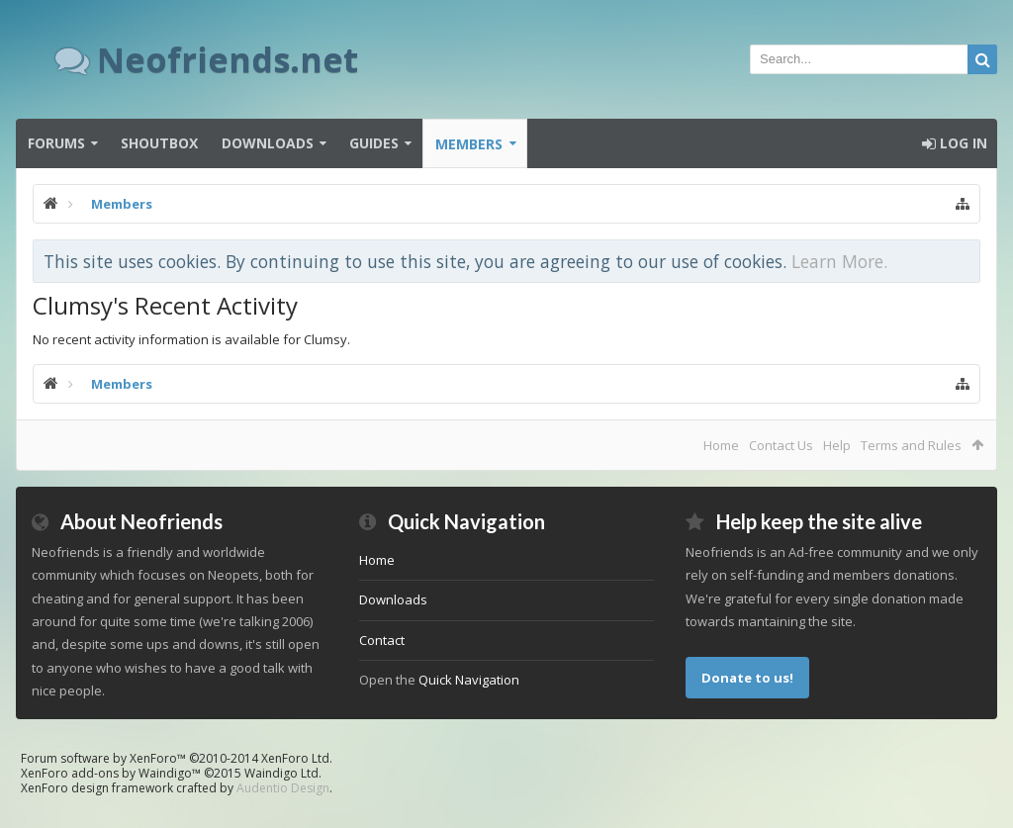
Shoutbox (159, 143)
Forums (56, 143)
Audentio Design (282, 788)
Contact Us (781, 445)
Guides (374, 143)
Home (721, 445)
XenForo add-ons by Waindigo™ (111, 773)
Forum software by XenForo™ (176, 758)
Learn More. (839, 261)
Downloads (268, 143)
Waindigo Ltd (281, 773)
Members (469, 144)
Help (837, 445)
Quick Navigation (468, 680)
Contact (382, 640)
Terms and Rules (911, 445)
